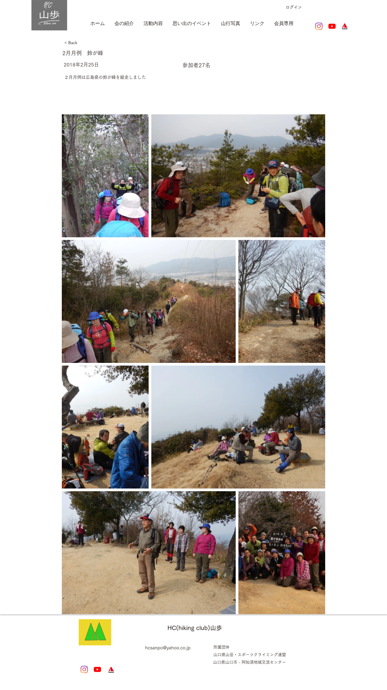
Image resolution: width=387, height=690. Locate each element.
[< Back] (91, 43)
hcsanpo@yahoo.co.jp (168, 647)
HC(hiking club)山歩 (194, 628)
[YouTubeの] (332, 26)
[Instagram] (318, 26)
